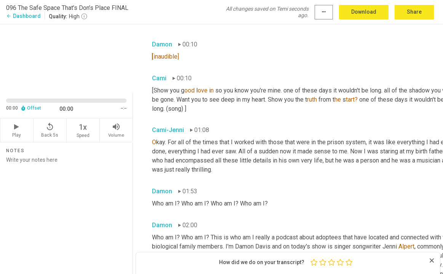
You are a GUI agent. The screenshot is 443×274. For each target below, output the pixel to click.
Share (414, 12)
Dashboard (23, 16)
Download (363, 12)
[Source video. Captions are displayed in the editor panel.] (66, 57)
